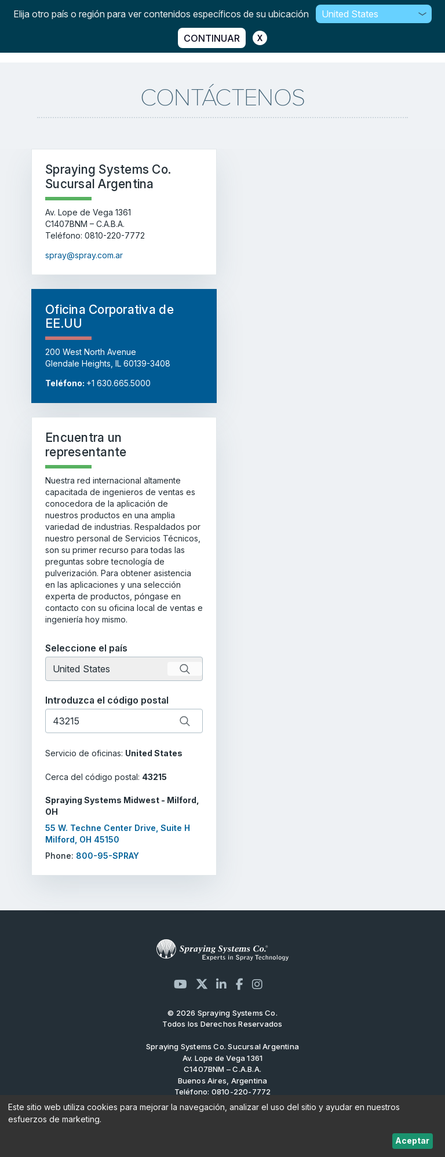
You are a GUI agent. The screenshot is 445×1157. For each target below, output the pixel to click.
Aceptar (412, 1140)
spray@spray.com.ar (84, 255)
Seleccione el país (86, 648)
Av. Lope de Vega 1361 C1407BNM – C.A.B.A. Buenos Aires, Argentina (223, 1069)
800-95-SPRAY (107, 856)
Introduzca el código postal (107, 700)
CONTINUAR (212, 38)
